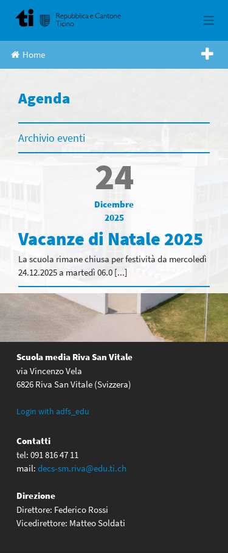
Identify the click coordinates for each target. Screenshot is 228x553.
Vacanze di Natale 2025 (110, 238)
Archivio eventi (51, 138)
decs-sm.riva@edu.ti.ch (82, 468)
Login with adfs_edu (52, 411)
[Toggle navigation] (208, 20)
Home (28, 54)
